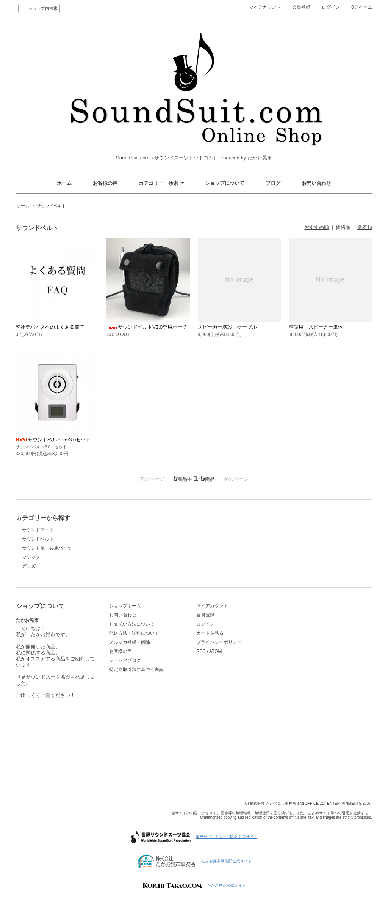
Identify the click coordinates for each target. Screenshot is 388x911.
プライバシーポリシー (219, 642)
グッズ (29, 566)
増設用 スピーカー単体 (316, 327)
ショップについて (224, 183)
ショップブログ (125, 660)
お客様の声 (105, 183)
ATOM (215, 651)
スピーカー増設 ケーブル (227, 327)
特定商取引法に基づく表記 (136, 669)
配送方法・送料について (134, 633)
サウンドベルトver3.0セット (53, 440)
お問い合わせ (316, 183)
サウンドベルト (51, 205)
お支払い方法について (132, 624)
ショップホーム (125, 605)
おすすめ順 (316, 227)
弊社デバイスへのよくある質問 (50, 327)
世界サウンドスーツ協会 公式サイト (227, 837)
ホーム (64, 183)
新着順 (364, 227)
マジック (31, 557)
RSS (201, 651)
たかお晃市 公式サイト (226, 885)
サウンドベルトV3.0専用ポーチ (146, 327)
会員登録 (301, 7)
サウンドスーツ (38, 530)
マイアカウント (265, 7)
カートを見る (210, 633)
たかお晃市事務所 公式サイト (227, 861)
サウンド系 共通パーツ (47, 548)
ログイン (331, 7)
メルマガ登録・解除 (129, 642)
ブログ (273, 183)
